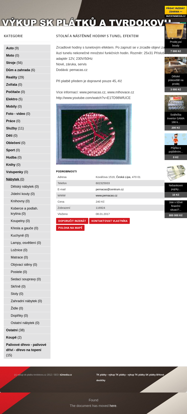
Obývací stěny (24, 264)
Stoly (17, 294)
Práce (13, 121)
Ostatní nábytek (25, 323)
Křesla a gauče (24, 228)
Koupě (14, 337)
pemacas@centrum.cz (110, 189)
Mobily (14, 106)
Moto (12, 55)
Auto (12, 48)
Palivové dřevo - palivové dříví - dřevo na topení (26, 350)
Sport (13, 150)
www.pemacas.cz (106, 195)
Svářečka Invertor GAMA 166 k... (176, 118)
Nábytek (15, 179)
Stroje (14, 63)
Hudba (14, 157)
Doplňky (19, 315)
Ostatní (15, 330)
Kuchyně (20, 235)
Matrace (19, 257)
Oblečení (15, 143)
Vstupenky (17, 172)
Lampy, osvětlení (26, 243)
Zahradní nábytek (26, 301)
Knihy (13, 165)
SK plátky (150, 374)
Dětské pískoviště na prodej (175, 80)
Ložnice (19, 250)
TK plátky (140, 374)
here (113, 406)
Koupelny (20, 221)
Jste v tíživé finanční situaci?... (176, 206)
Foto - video (18, 114)
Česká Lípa (123, 177)
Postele (19, 272)
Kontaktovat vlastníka (109, 221)
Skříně (18, 286)
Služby (15, 128)
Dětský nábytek (25, 186)
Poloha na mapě (70, 228)
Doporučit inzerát (72, 221)
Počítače (15, 92)
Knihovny (20, 201)
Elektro (14, 99)
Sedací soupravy (26, 279)
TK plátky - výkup (105, 374)
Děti (12, 135)
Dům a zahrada (20, 70)
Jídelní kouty (23, 194)
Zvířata (14, 84)
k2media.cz (66, 374)
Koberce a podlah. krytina (24, 211)
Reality (15, 77)
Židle (17, 308)
